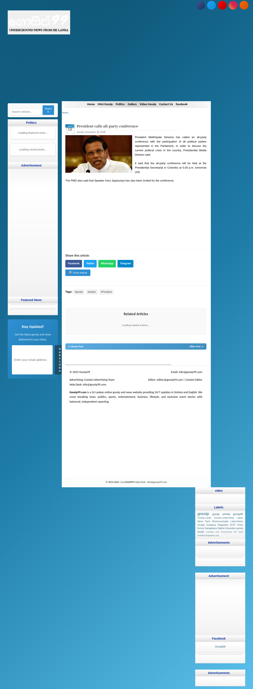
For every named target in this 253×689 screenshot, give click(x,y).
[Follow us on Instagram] (233, 5)
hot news (89, 357)
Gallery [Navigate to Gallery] (132, 104)
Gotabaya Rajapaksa (217, 525)
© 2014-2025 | (113, 482)
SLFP (232, 525)
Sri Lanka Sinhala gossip (172, 357)
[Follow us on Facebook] (200, 5)
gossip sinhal (152, 357)
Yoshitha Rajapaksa (206, 535)
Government (226, 532)
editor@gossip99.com (170, 380)
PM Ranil (238, 532)
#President (106, 292)
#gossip (79, 292)
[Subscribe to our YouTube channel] (222, 5)
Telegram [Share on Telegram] (125, 263)
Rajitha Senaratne (227, 528)
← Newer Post (75, 346)
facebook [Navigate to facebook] (183, 104)
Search (48, 110)
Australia (210, 532)
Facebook (74, 263)
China (240, 525)
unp (217, 535)
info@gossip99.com (190, 372)
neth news (120, 357)
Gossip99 (220, 646)
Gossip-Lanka (204, 517)
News (81, 357)
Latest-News (236, 521)
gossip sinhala (221, 514)
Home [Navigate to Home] (90, 104)
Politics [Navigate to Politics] (119, 104)
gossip (68, 357)
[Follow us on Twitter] (211, 5)
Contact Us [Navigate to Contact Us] (167, 104)
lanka (75, 357)
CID (217, 532)
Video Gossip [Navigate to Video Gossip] (148, 104)
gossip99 (238, 514)
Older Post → (197, 346)
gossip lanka (108, 357)
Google (201, 525)
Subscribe (60, 359)
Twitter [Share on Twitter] (90, 263)
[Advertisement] (126, 72)
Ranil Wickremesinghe (217, 521)
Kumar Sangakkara (207, 528)
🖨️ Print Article (78, 272)
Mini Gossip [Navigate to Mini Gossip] (104, 104)
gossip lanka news (135, 357)
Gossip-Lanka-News (224, 517)
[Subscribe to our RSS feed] (244, 5)
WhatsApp (107, 263)
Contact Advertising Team (99, 380)
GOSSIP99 (129, 482)
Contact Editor (193, 380)
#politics (92, 292)
